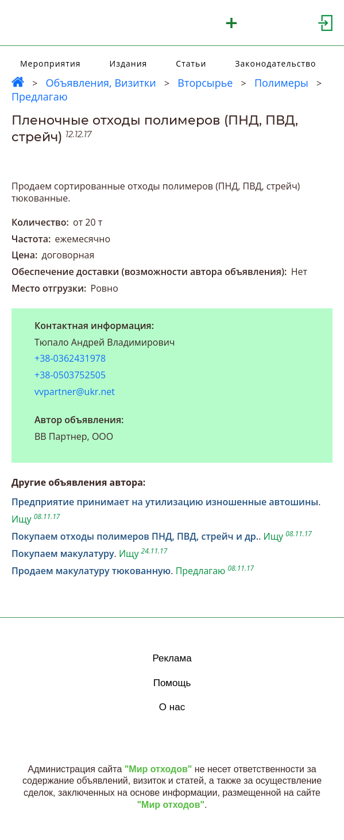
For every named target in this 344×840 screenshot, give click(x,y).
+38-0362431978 (70, 359)
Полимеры (281, 83)
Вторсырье (205, 83)
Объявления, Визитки (100, 83)
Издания (129, 63)
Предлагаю (39, 96)
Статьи (191, 63)
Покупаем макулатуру (62, 553)
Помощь (172, 683)
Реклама (171, 658)
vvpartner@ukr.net (74, 391)
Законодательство (275, 63)
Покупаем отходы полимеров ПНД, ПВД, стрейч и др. (134, 536)
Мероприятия (50, 63)
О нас (172, 707)
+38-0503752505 (70, 375)
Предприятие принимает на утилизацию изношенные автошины (164, 502)
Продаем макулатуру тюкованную (91, 570)
